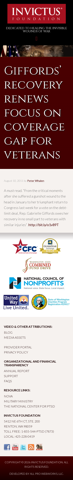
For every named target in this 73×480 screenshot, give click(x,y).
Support (11, 376)
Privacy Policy (16, 352)
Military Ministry (18, 401)
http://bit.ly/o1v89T (43, 225)
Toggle (36, 40)
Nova (8, 396)
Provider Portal (18, 347)
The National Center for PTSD (29, 406)
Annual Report (16, 371)
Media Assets (15, 337)
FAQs (8, 381)
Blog (8, 332)
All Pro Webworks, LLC (46, 473)
